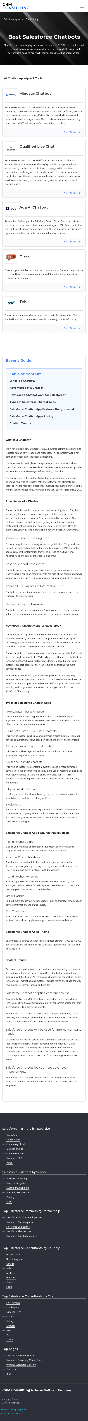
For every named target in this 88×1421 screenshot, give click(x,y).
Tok (22, 301)
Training (10, 1197)
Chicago (10, 1316)
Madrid (9, 1339)
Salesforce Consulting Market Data (24, 1360)
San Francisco (13, 1302)
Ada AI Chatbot (33, 207)
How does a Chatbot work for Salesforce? (38, 395)
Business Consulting (16, 1178)
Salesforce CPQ (14, 1158)
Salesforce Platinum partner (20, 1222)
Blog (8, 1373)
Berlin (9, 1330)
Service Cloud (13, 1139)
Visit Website (72, 131)
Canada (10, 1263)
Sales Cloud (12, 1135)
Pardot (9, 1162)
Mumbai (10, 1325)
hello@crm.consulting (10, 1413)
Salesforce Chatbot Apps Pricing (31, 416)
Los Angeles (12, 1307)
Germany (11, 1277)
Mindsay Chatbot (35, 93)
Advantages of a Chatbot (26, 387)
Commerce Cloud (15, 1153)
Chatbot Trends (20, 423)
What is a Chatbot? (22, 380)
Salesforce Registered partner (21, 1235)
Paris (8, 1335)
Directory (11, 1369)
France (9, 1282)
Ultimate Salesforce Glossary (21, 1364)
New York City (13, 1311)
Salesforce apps (12, 19)
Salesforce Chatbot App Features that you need (42, 409)
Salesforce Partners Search (20, 1355)
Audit (9, 1201)
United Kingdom (14, 1259)
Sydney (10, 1321)
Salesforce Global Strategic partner (24, 1217)
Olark (24, 256)
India (8, 1268)
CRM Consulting (16, 1390)
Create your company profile (13, 1409)
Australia (10, 1272)
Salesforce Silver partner (18, 1231)
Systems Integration (16, 1183)
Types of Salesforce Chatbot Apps (33, 402)
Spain (9, 1286)
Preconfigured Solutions (18, 1192)
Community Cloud (15, 1144)
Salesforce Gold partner (18, 1226)
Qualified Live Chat (37, 146)
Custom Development (17, 1187)
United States (13, 1254)
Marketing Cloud (14, 1148)
